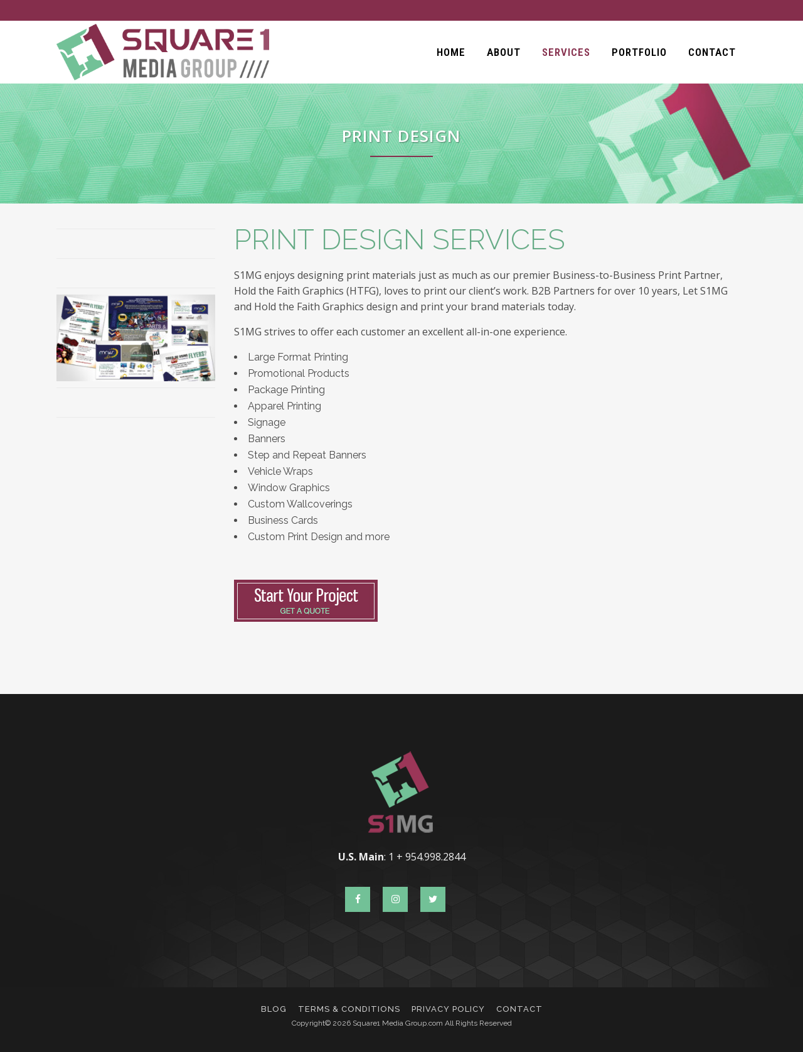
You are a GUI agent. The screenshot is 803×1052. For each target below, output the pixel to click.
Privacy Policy (448, 1009)
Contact (519, 1009)
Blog (274, 1009)
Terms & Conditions (349, 1009)
